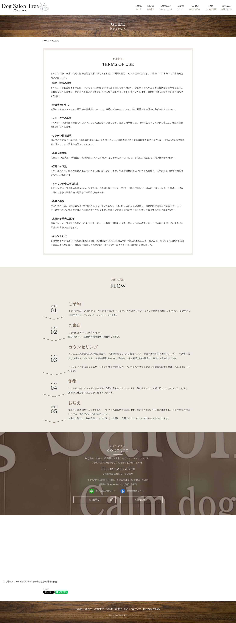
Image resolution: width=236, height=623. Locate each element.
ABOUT (150, 8)
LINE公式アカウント (102, 491)
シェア (46, 589)
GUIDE (194, 8)
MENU (180, 8)
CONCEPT (165, 8)
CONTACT (226, 8)
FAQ (210, 8)
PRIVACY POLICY (151, 609)
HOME (139, 8)
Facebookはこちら (132, 491)
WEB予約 (94, 499)
